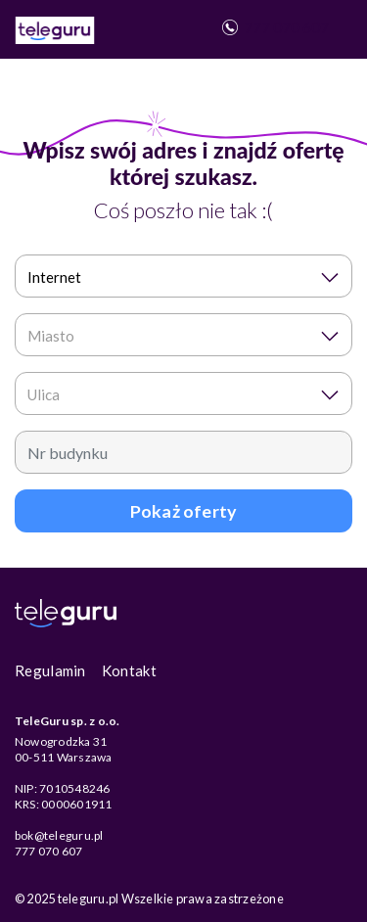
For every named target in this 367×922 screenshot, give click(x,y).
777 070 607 (274, 27)
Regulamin (50, 670)
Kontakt (129, 670)
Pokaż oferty (183, 511)
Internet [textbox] (54, 277)
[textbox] (177, 336)
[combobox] (183, 276)
